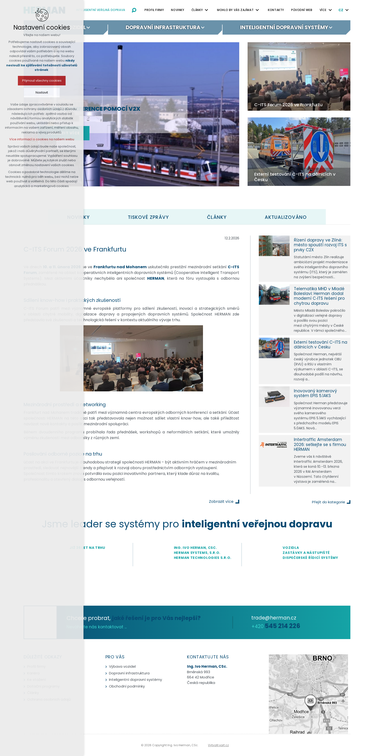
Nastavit (42, 92)
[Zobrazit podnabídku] (206, 10)
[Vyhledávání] (134, 10)
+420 (275, 626)
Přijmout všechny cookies (41, 80)
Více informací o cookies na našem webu (41, 139)
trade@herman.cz (273, 617)
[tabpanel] (187, 365)
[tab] (148, 217)
